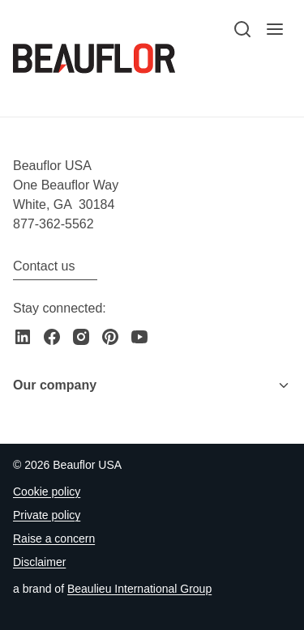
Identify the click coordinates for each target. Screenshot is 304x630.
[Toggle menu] (283, 385)
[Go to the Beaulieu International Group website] (139, 589)
